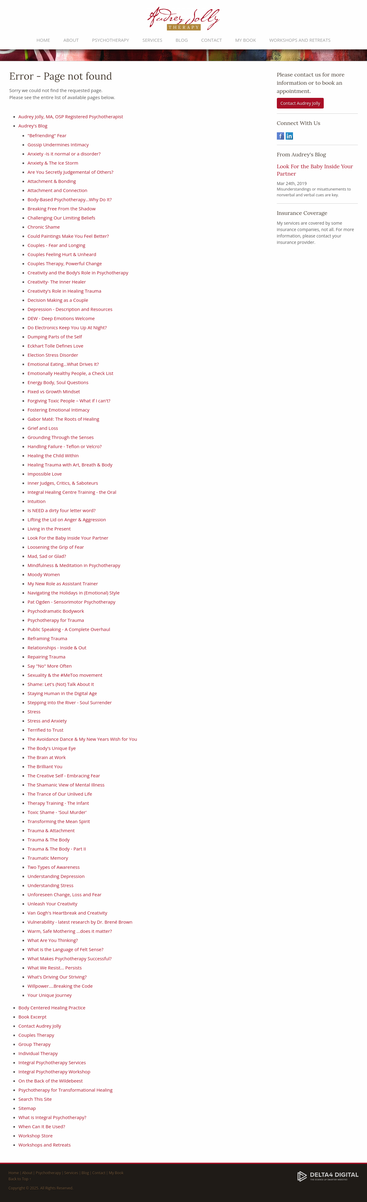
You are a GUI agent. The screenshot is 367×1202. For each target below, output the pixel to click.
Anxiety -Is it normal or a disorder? (64, 154)
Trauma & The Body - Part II (57, 849)
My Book (245, 40)
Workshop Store (36, 1135)
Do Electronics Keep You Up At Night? (67, 327)
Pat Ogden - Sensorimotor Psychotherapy (71, 602)
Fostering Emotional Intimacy (59, 410)
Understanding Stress (51, 885)
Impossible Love (45, 474)
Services (152, 40)
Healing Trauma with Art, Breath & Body (70, 465)
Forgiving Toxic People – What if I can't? (69, 401)
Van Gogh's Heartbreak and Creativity (67, 913)
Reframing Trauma (47, 638)
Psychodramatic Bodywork (56, 611)
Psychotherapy (110, 40)
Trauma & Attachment (51, 830)
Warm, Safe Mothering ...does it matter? (70, 931)
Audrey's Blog (33, 126)
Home (43, 40)
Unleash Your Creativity (52, 904)
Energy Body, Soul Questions (58, 382)
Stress (34, 711)
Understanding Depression (56, 876)
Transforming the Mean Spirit (59, 821)
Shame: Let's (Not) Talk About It (61, 684)
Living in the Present (49, 529)
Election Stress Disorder (53, 355)
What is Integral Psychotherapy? (52, 1117)
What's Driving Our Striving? (57, 977)
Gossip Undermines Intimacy (58, 144)
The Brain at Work (47, 757)
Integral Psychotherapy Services (52, 1062)
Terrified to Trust (45, 730)
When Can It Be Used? (42, 1126)
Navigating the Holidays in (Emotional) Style (74, 593)
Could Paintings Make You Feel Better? (68, 236)
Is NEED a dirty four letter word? (62, 510)
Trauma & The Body (49, 839)
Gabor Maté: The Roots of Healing (63, 419)
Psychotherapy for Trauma (56, 620)
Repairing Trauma (46, 657)
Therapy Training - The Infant (58, 803)
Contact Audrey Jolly (40, 1026)
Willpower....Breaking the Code (60, 986)
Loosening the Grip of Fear (56, 547)
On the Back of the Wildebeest (51, 1081)
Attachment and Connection (57, 190)
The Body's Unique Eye (52, 748)
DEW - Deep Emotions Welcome (61, 318)
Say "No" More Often (50, 666)
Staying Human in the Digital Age (62, 693)
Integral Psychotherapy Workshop (54, 1071)
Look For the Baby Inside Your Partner (68, 538)
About (71, 40)
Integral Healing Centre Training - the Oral (72, 492)
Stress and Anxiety (47, 721)
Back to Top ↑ (20, 1179)
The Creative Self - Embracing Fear (64, 775)
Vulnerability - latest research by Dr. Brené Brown (80, 922)
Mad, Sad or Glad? (47, 556)
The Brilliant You (45, 766)
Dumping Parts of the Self (55, 336)
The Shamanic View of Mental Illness (66, 785)
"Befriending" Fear (47, 135)
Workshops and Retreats (299, 40)
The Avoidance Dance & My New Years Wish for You (82, 739)
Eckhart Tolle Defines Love (55, 346)
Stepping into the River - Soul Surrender (70, 702)
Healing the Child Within (53, 455)
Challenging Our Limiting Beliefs (61, 218)
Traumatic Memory (48, 858)
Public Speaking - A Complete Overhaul (69, 629)
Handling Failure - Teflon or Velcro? (65, 446)
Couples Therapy (36, 1035)
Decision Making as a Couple (58, 300)
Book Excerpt (33, 1017)
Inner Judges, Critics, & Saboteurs (63, 483)
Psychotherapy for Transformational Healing (66, 1090)
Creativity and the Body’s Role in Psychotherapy (78, 272)
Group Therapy (35, 1044)
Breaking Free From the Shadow (62, 208)
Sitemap (27, 1108)
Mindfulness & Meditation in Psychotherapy (74, 565)
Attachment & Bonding (52, 181)
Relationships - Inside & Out (57, 647)
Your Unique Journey (50, 995)
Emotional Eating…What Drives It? (63, 364)
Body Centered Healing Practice (52, 1007)
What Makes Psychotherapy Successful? (70, 958)
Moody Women (44, 574)
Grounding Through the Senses (61, 437)
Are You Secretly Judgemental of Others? (71, 172)
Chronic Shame (44, 227)
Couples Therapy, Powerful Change (65, 263)
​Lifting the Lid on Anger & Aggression (67, 519)
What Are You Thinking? (53, 940)
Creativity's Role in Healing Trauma (64, 291)
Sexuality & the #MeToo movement (65, 675)
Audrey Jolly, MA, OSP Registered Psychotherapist (71, 116)
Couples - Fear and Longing (56, 245)
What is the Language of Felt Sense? (66, 949)
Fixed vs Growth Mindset (54, 391)
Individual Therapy (38, 1053)
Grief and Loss (43, 428)
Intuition (37, 501)
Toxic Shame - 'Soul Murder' (57, 812)
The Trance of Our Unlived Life (60, 794)
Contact (211, 40)
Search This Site (35, 1099)
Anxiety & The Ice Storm (53, 163)
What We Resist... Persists (55, 968)
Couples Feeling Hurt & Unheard (62, 254)
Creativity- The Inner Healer (57, 282)
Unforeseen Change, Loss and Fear (65, 894)
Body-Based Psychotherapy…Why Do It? (70, 199)
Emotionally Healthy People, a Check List (71, 373)
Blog (182, 40)
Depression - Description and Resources (70, 309)
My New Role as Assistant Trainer (63, 583)
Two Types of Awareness (54, 867)
